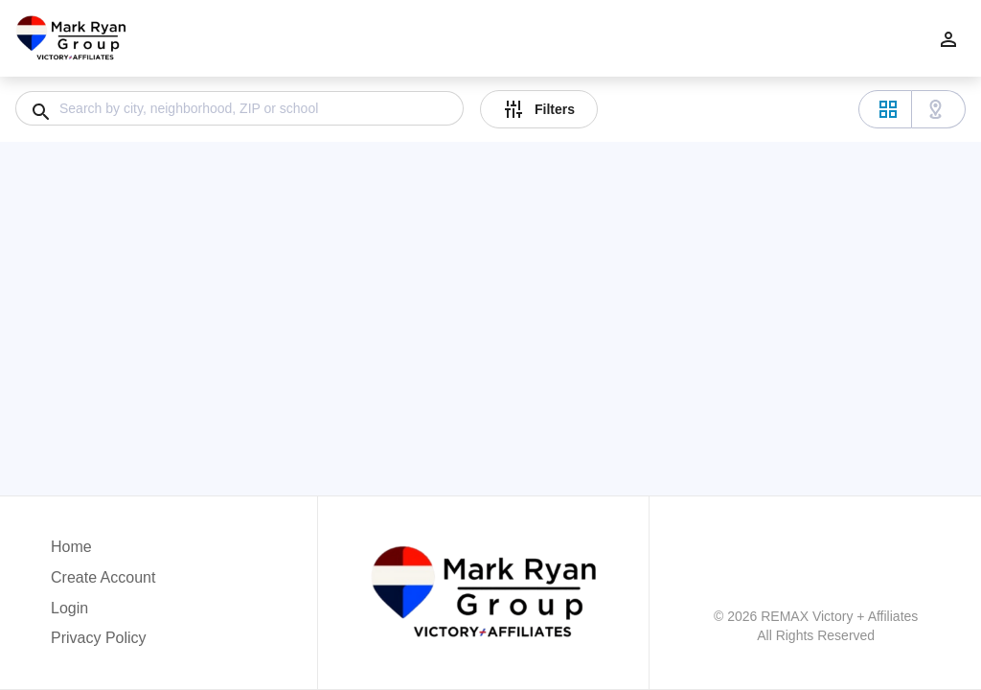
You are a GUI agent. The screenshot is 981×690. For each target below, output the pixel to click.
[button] (103, 613)
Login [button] (69, 608)
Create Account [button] (103, 577)
